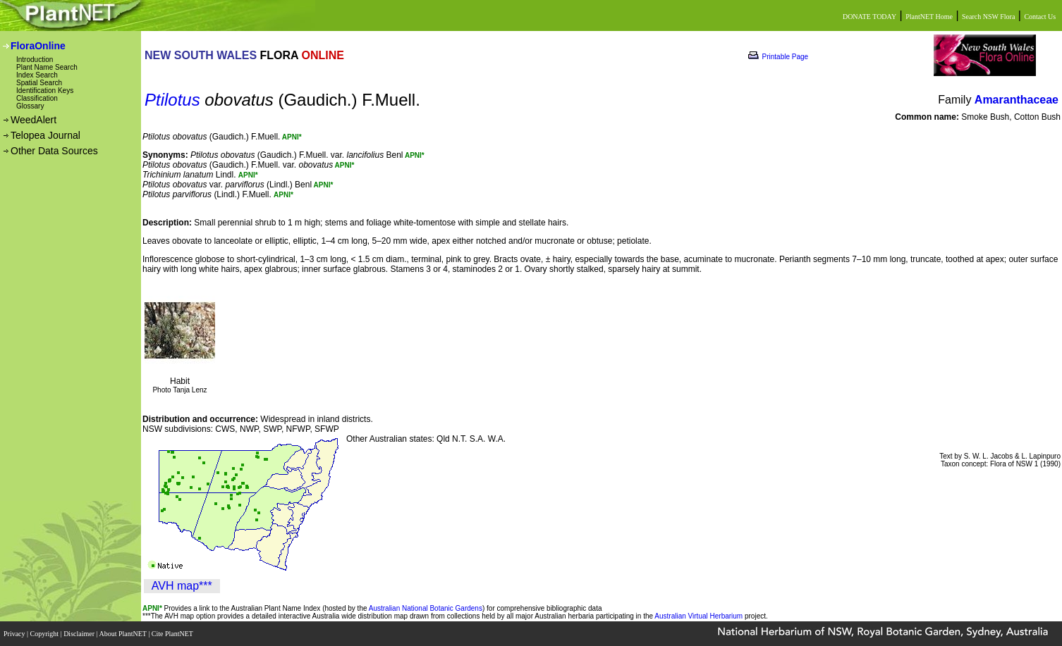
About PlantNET (123, 634)
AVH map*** (182, 586)
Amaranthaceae (1016, 100)
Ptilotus (172, 99)
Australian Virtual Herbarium (698, 616)
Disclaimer (79, 634)
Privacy (15, 634)
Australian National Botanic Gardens (425, 608)
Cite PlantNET (173, 634)
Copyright (45, 634)
